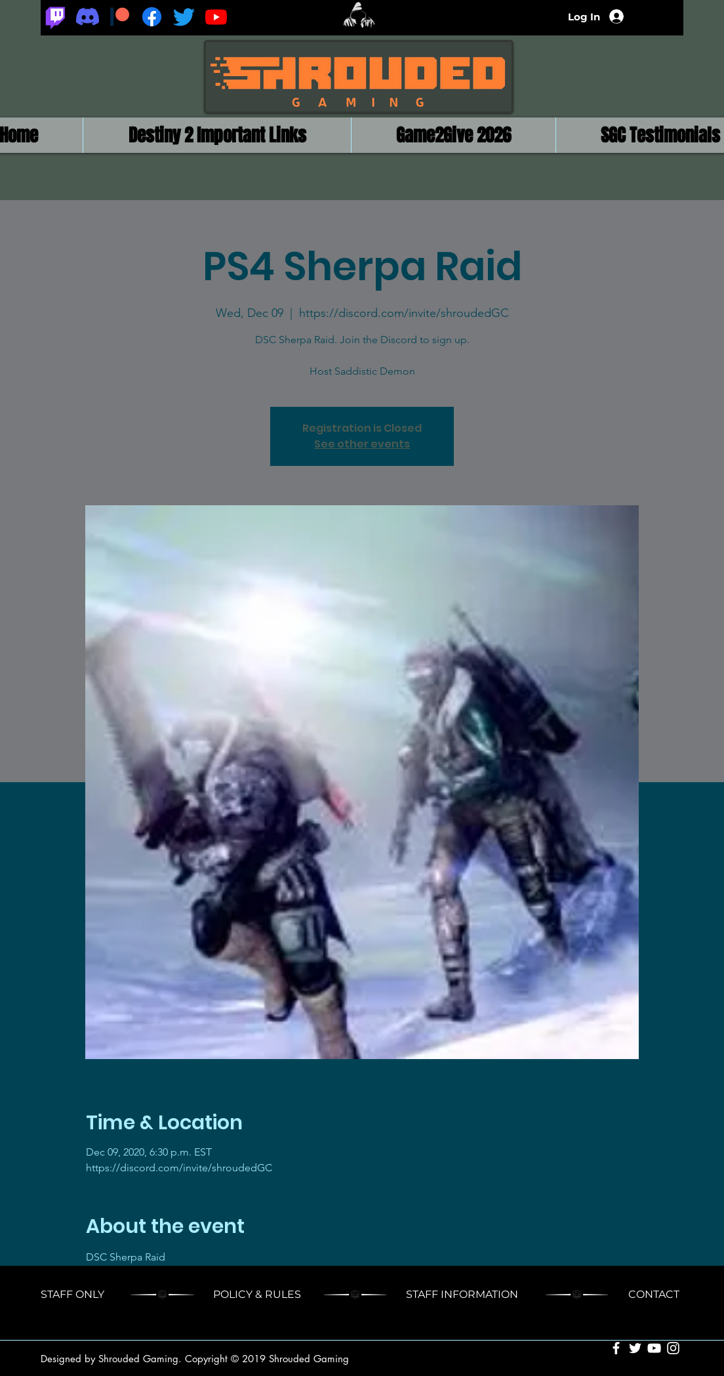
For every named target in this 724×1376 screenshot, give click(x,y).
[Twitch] (55, 17)
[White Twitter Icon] (635, 1348)
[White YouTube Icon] (654, 1348)
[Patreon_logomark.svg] (119, 17)
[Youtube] (216, 17)
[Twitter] (184, 17)
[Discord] (87, 17)
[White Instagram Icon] (673, 1348)
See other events (362, 443)
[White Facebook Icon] (616, 1348)
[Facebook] (152, 17)
